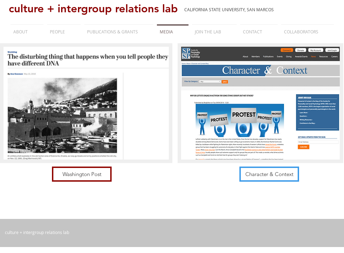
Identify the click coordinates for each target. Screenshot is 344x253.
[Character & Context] (269, 174)
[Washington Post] (82, 174)
